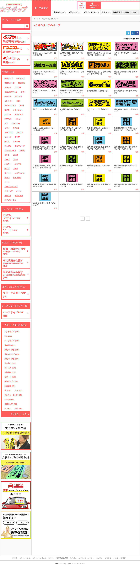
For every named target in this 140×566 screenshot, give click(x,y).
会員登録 (108, 558)
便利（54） (19, 408)
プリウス (19, 133)
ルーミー (16, 142)
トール (7, 182)
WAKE (15, 155)
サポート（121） (11, 377)
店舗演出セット (60, 12)
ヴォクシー (16, 124)
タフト (23, 92)
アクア (17, 137)
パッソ (18, 191)
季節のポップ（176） (12, 354)
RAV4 (22, 106)
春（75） (8, 390)
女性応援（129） (11, 372)
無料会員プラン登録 (121, 12)
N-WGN (16, 128)
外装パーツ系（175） (12, 359)
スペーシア (9, 191)
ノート (15, 169)
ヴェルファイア (10, 151)
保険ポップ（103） (11, 381)
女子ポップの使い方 (91, 12)
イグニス (8, 196)
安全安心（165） (11, 363)
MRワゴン (8, 119)
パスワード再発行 (120, 558)
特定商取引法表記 (62, 558)
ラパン (7, 178)
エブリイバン (20, 173)
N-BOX (22, 151)
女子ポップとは (74, 12)
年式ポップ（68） (11, 404)
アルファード (20, 146)
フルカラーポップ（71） (14, 395)
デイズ (7, 169)
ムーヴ (7, 160)
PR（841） (9, 336)
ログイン (134, 12)
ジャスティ (17, 178)
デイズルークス (10, 200)
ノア (6, 124)
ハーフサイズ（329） (12, 341)
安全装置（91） (10, 386)
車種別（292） (10, 345)
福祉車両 (21, 83)
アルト (15, 160)
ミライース (19, 115)
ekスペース (19, 196)
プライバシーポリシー (86, 558)
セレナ (18, 119)
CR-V (18, 101)
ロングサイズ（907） (12, 332)
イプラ (67, 563)
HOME (14, 558)
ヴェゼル (8, 146)
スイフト (18, 164)
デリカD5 (18, 97)
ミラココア (9, 133)
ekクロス (8, 97)
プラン (51, 558)
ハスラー (8, 164)
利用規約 (73, 558)
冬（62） (8, 408)
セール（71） (9, 399)
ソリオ (7, 128)
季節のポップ (9, 83)
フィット (8, 173)
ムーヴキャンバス (11, 187)
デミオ (7, 142)
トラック (8, 87)
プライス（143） (11, 368)
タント (7, 155)
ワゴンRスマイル (11, 92)
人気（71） (19, 390)
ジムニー (8, 115)
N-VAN (7, 110)
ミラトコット (18, 110)
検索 (27, 26)
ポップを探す (41, 8)
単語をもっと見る (19, 414)
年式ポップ (20, 78)
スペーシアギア (10, 106)
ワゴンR (18, 87)
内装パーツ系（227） (12, 350)
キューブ (8, 137)
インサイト (9, 101)
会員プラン (106, 12)
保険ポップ (9, 78)
